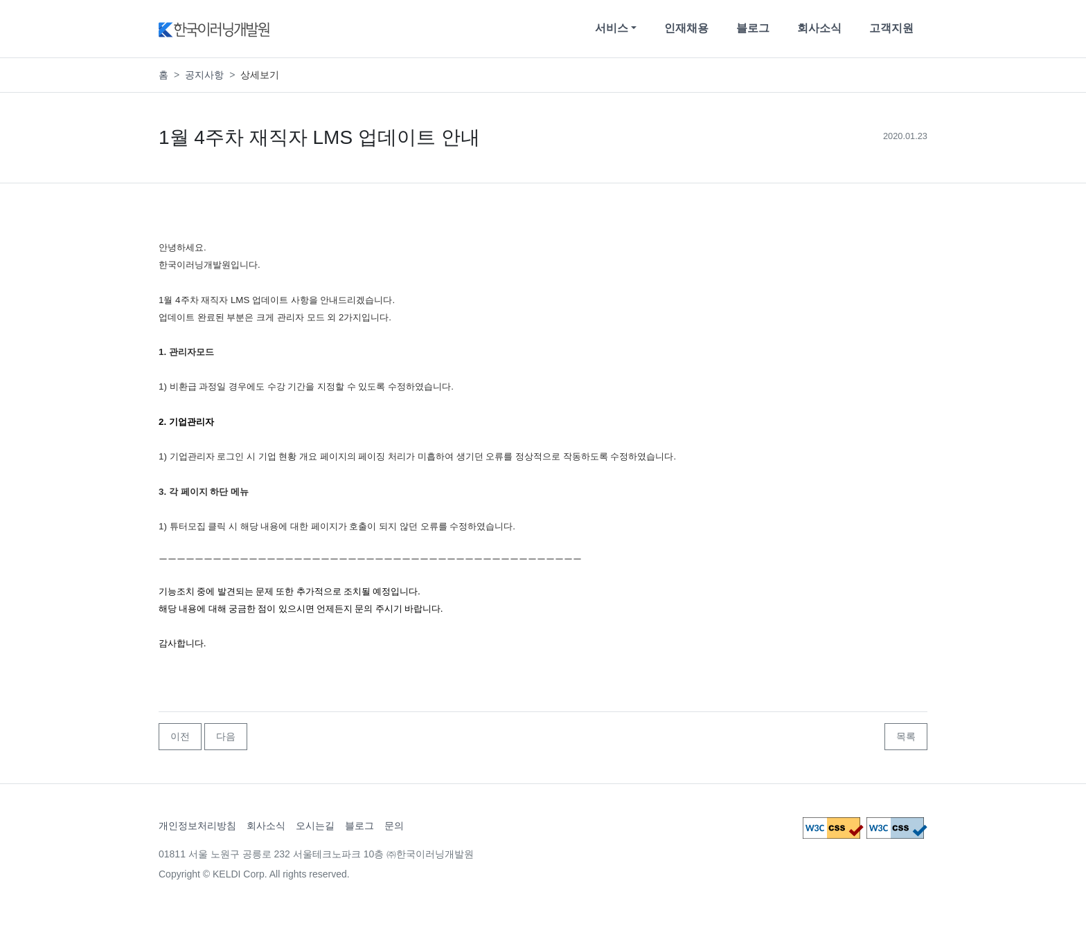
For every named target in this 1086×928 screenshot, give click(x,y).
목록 (906, 736)
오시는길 (315, 825)
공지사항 (204, 74)
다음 (225, 736)
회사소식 (819, 28)
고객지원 (891, 28)
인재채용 (686, 28)
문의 (394, 825)
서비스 (611, 28)
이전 (180, 736)
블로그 (752, 28)
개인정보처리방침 (197, 825)
